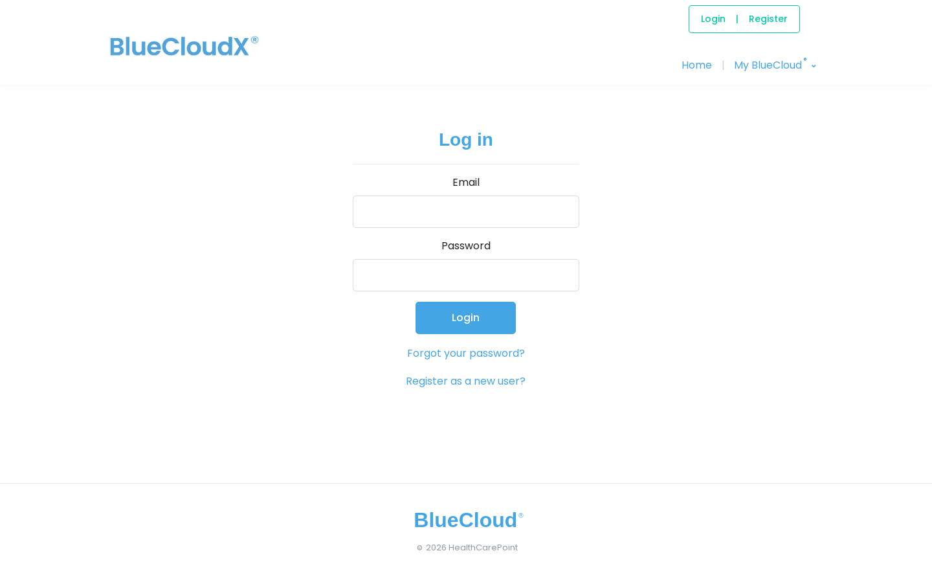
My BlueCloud (770, 64)
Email (466, 182)
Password (466, 245)
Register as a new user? (466, 381)
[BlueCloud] (155, 59)
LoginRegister (744, 18)
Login (466, 317)
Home (697, 65)
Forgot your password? (466, 353)
